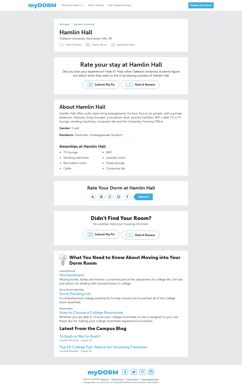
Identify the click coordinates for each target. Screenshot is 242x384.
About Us (104, 375)
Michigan (64, 24)
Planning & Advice (71, 5)
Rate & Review (96, 5)
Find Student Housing (119, 5)
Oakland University (84, 24)
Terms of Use (117, 375)
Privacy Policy (132, 375)
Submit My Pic (101, 44)
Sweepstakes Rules (150, 375)
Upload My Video (129, 44)
